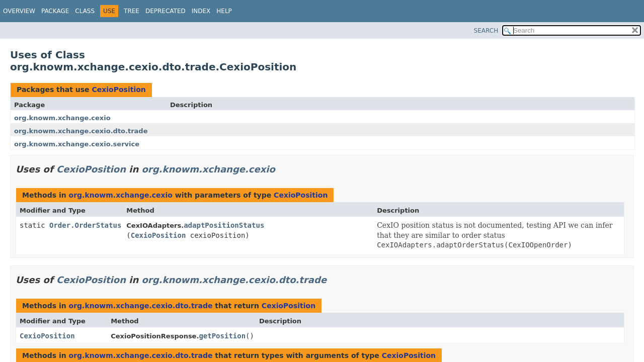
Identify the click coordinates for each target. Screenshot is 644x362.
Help (224, 11)
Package (55, 11)
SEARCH (486, 30)
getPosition (222, 336)
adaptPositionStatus (224, 225)
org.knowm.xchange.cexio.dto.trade (81, 131)
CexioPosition (118, 89)
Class (85, 11)
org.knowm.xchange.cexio (62, 118)
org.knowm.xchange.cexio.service (76, 144)
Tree (131, 11)
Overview (19, 11)
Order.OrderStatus (85, 225)
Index (201, 11)
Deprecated (165, 11)
